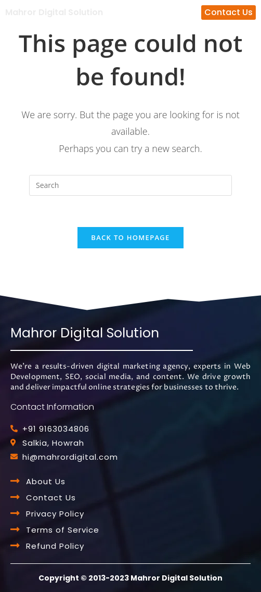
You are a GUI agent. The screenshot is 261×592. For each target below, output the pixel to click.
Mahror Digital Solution (54, 12)
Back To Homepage (130, 237)
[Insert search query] (130, 185)
